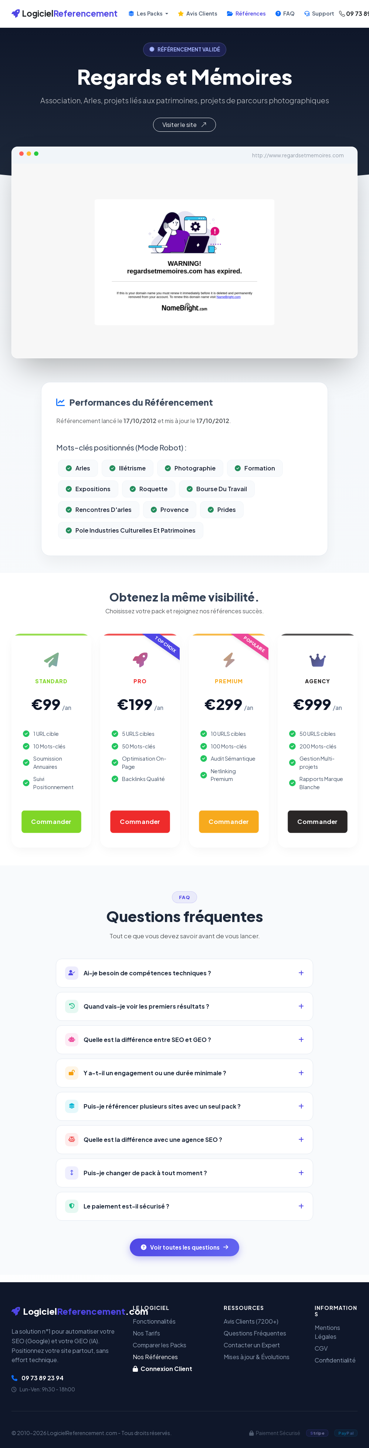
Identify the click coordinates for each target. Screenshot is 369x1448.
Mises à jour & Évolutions (257, 1357)
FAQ (285, 13)
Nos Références (155, 1357)
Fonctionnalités (154, 1321)
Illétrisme (127, 485)
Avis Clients (197, 13)
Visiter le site (184, 124)
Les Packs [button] (146, 13)
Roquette (148, 506)
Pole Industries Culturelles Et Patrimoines (131, 547)
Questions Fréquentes (255, 1333)
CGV (321, 1348)
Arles (78, 485)
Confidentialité (335, 1360)
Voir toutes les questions (184, 1247)
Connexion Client (162, 1368)
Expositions (88, 506)
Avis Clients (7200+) (251, 1321)
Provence (170, 526)
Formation (255, 485)
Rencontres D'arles (99, 526)
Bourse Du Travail (217, 506)
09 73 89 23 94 (37, 1378)
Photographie (190, 485)
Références (246, 13)
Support (319, 13)
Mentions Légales (327, 1332)
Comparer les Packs (159, 1345)
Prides (222, 526)
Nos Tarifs (146, 1333)
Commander (51, 821)
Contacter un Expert (252, 1345)
